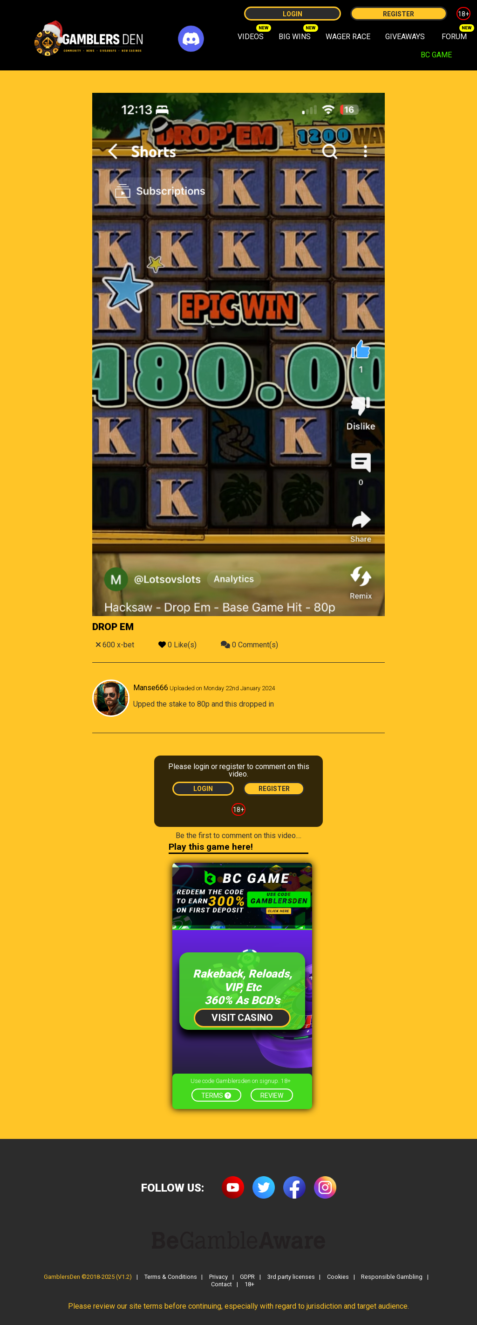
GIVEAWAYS (405, 36)
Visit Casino (242, 1017)
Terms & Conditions (170, 1277)
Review (271, 1095)
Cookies (338, 1277)
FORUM (454, 36)
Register (398, 14)
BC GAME (436, 54)
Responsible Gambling (391, 1277)
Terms (216, 1095)
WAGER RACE (348, 36)
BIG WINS (295, 36)
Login (292, 14)
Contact (221, 1285)
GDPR (247, 1277)
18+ (463, 14)
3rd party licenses (291, 1277)
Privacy (218, 1277)
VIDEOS (251, 36)
